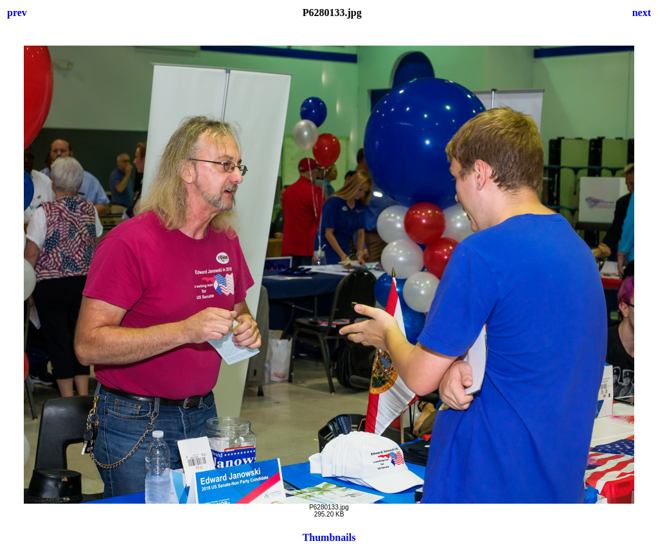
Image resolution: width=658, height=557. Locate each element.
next (641, 12)
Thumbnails (329, 537)
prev (17, 12)
